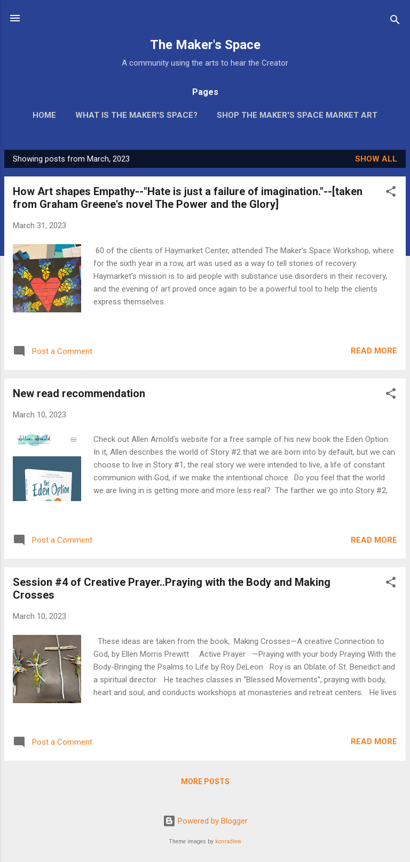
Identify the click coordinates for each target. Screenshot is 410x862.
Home (44, 115)
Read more (374, 351)
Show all (376, 159)
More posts (205, 781)
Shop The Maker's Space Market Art (297, 115)
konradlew (228, 841)
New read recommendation (79, 393)
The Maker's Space (205, 44)
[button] (390, 193)
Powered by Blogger (205, 821)
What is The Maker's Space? (136, 115)
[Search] (395, 21)
